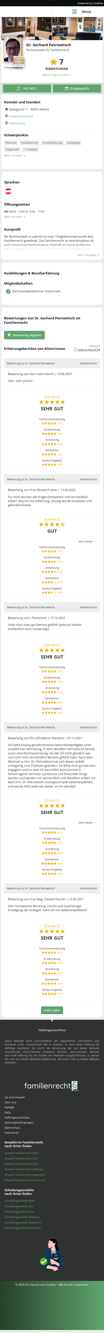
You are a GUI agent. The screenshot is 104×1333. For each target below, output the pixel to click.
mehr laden (52, 1013)
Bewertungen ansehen (57, 78)
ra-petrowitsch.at (21, 119)
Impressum (17, 126)
